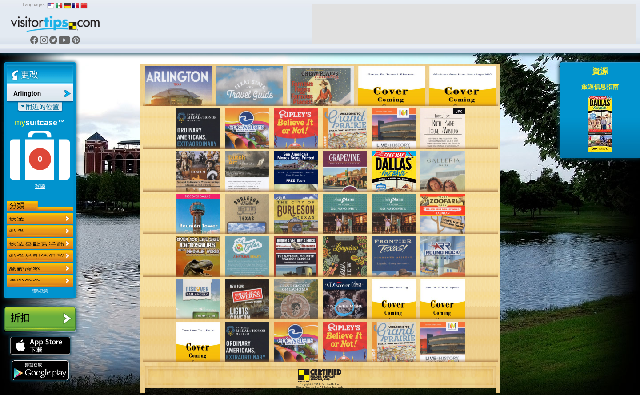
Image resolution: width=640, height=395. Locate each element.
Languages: (34, 4)
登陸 (40, 186)
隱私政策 (40, 291)
